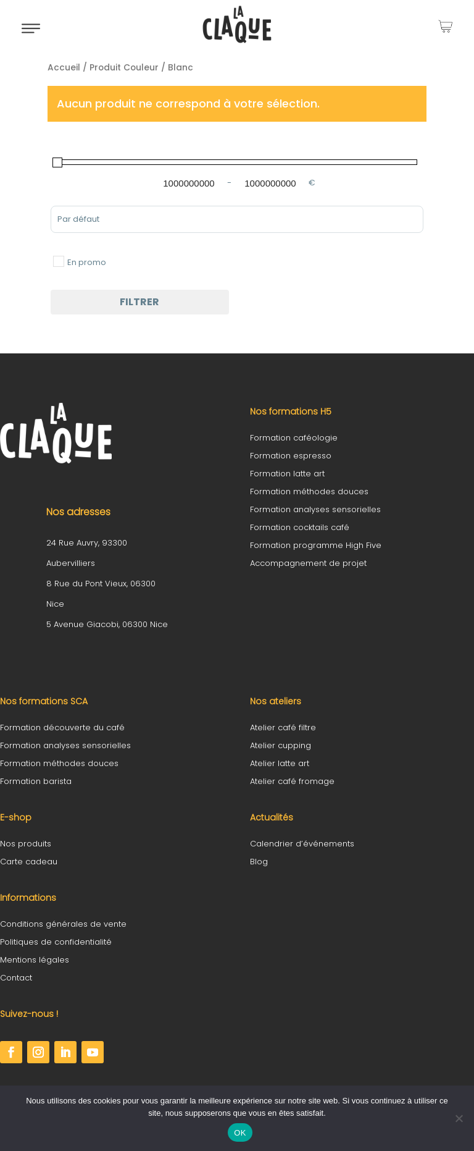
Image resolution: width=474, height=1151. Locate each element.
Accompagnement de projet (308, 563)
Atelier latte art (279, 763)
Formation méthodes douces (309, 491)
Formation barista (36, 781)
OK (240, 1132)
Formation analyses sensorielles (315, 509)
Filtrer (139, 302)
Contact (16, 978)
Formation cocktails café (299, 527)
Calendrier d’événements (302, 844)
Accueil (64, 68)
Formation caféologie (294, 438)
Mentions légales (34, 960)
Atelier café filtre (283, 727)
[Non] (458, 1118)
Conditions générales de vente (63, 924)
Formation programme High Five (315, 545)
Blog (259, 861)
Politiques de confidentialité (56, 942)
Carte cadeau (28, 861)
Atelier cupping (280, 745)
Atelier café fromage (292, 781)
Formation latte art (287, 473)
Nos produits (25, 844)
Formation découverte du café (62, 727)
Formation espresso (290, 456)
